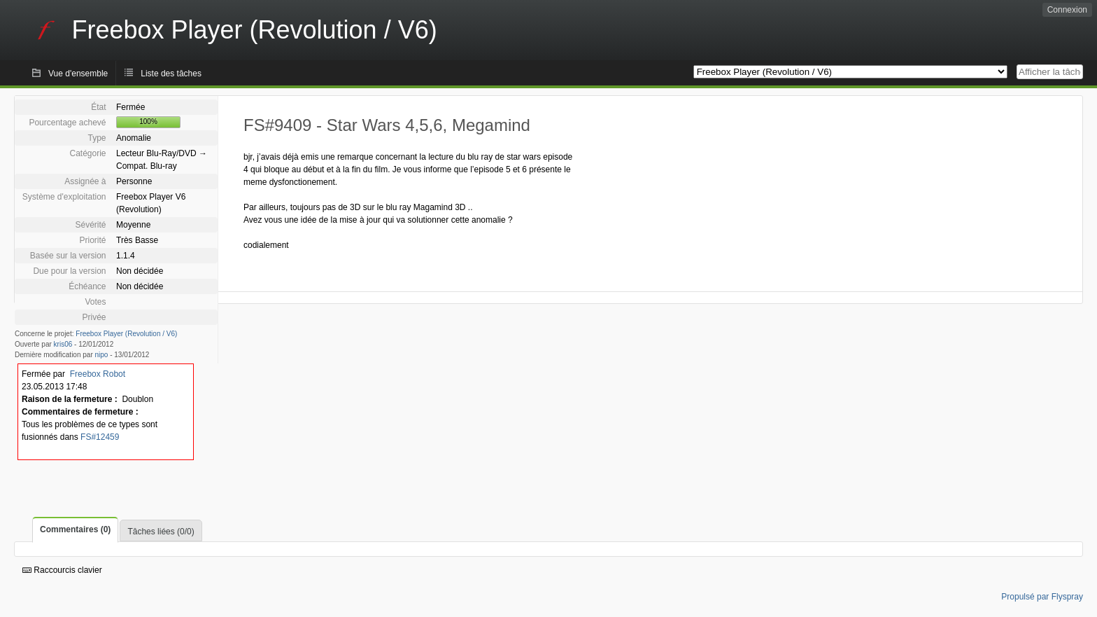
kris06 (63, 344)
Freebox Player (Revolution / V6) (126, 334)
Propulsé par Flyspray (1042, 597)
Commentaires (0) (75, 529)
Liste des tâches (171, 73)
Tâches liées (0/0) (160, 531)
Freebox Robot (97, 374)
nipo (101, 355)
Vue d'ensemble (78, 73)
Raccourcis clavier (62, 570)
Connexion (1067, 10)
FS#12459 (99, 437)
